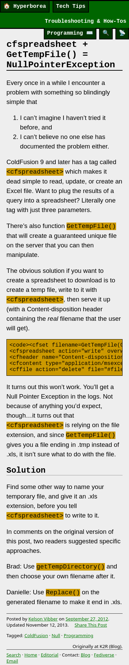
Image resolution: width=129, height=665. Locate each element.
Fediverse (104, 655)
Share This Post (91, 625)
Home (30, 655)
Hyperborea (24, 6)
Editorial (49, 655)
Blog (85, 655)
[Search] (106, 33)
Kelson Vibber (43, 619)
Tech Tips (70, 6)
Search (13, 655)
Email (12, 661)
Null (56, 635)
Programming (70, 33)
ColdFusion (36, 635)
